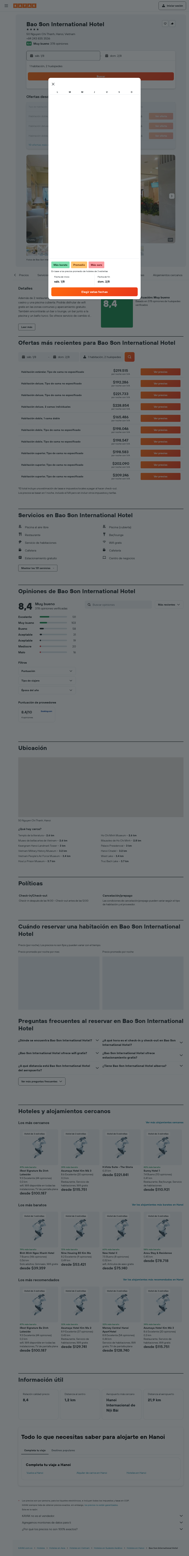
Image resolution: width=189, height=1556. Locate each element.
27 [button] (61, 125)
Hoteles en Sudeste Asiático (108, 1548)
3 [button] (35, 99)
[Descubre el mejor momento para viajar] (6, 58)
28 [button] (70, 125)
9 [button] (88, 99)
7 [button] (70, 99)
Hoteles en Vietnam (80, 1548)
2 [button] (88, 90)
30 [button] (88, 125)
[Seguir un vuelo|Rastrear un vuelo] (6, 50)
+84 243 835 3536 (38, 38)
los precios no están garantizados (101, 1505)
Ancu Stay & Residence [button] (158, 1253)
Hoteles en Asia (57, 1548)
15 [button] (79, 108)
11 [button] (44, 108)
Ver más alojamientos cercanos (164, 1122)
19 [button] (53, 116)
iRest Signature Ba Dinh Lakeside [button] (34, 1172)
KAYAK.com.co (25, 1548)
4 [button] (44, 99)
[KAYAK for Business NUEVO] (6, 66)
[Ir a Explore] (6, 43)
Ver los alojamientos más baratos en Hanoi (157, 1204)
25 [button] (44, 125)
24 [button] (35, 125)
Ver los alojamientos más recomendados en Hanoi (153, 1279)
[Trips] (6, 76)
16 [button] (88, 108)
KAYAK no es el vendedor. (102, 1516)
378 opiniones (59, 43)
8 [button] (79, 99)
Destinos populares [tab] (63, 1450)
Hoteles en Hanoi (136, 1472)
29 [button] (79, 125)
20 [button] (62, 116)
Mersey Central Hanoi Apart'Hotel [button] (115, 1329)
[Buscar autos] (6, 32)
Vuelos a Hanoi (35, 1472)
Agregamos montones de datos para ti (102, 1522)
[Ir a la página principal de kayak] (24, 6)
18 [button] (44, 116)
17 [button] (35, 116)
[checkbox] (36, 714)
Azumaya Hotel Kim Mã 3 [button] (76, 1170)
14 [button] (70, 108)
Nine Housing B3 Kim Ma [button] (76, 1253)
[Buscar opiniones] (121, 604)
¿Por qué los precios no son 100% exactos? (102, 1529)
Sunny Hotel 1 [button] (152, 1170)
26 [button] (53, 125)
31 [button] (35, 134)
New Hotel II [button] (109, 1253)
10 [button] (35, 108)
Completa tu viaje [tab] (35, 1450)
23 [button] (88, 116)
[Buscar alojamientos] (6, 24)
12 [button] (53, 108)
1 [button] (79, 90)
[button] (6, 6)
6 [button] (62, 99)
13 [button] (62, 108)
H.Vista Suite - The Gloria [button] (117, 1167)
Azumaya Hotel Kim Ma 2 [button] (76, 1327)
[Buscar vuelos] (6, 17)
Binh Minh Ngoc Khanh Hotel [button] (37, 1253)
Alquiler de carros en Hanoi (92, 1472)
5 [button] (53, 99)
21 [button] (70, 116)
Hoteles (41, 1548)
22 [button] (79, 116)
